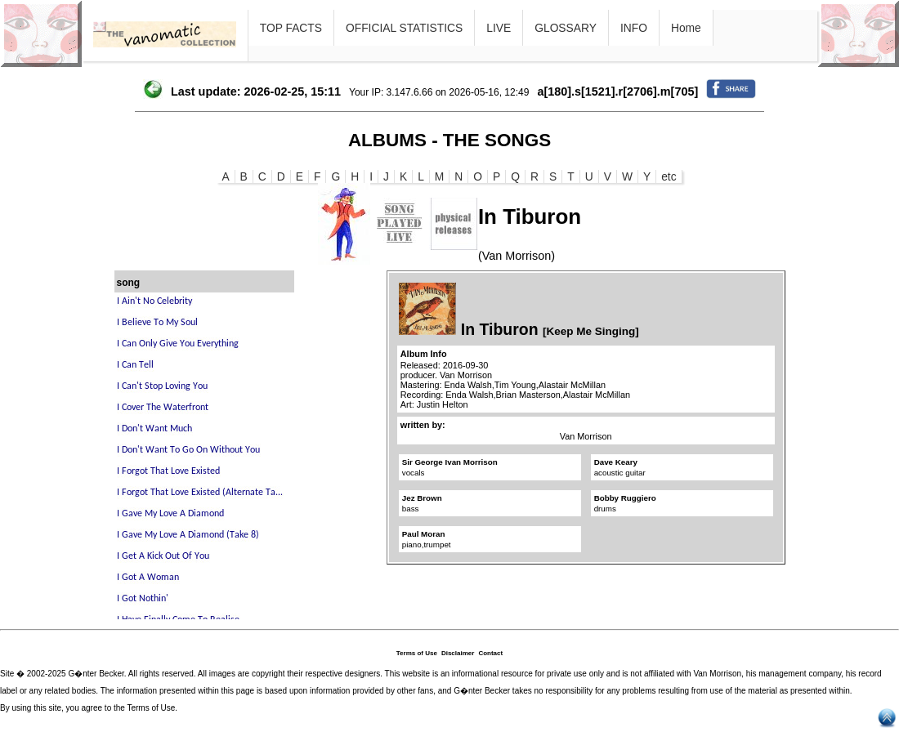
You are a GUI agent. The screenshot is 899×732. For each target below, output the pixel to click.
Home (686, 27)
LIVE (498, 27)
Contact (490, 653)
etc (668, 176)
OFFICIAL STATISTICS (404, 27)
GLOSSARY (565, 27)
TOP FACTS (291, 27)
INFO (633, 27)
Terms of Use (416, 653)
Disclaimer (457, 653)
